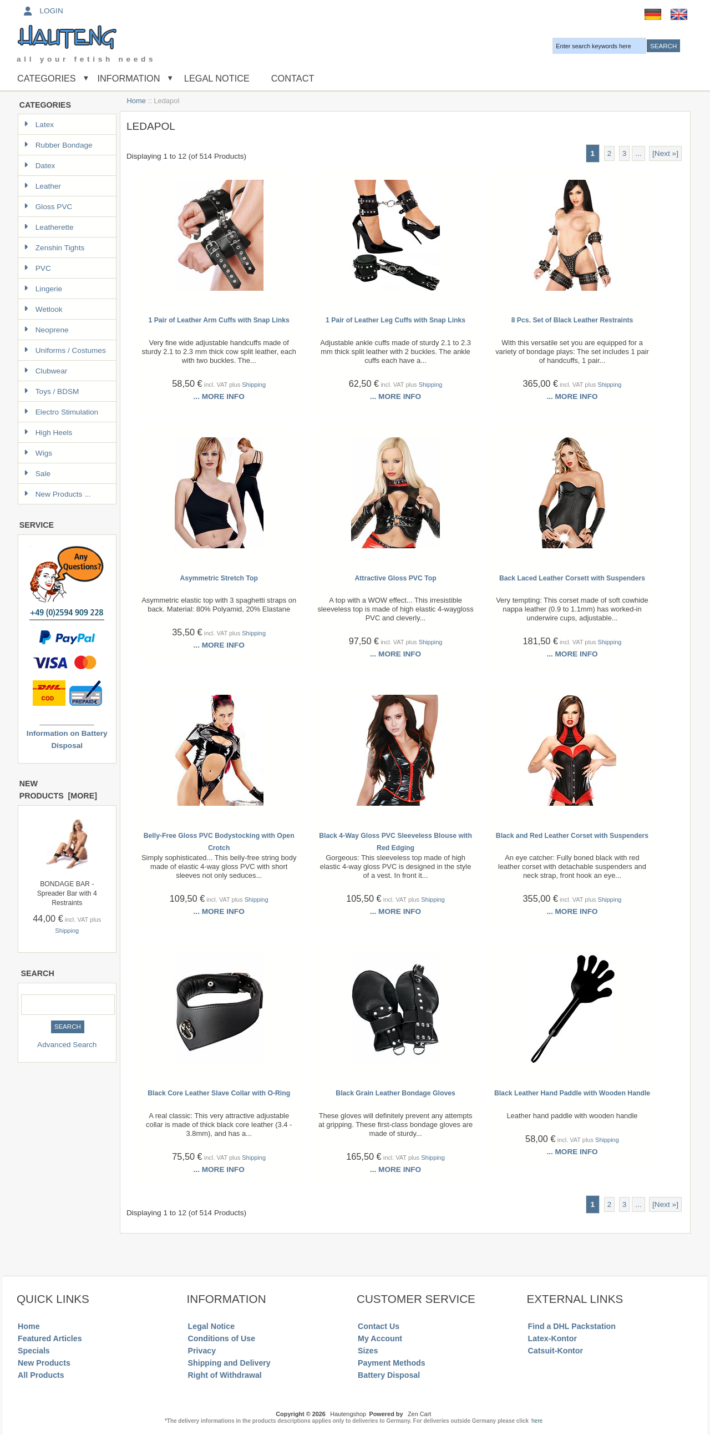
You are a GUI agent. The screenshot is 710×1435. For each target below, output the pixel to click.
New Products (44, 1362)
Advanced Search (67, 1044)
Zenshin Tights (54, 248)
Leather (42, 186)
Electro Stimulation (61, 412)
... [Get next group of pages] (638, 153)
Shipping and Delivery (229, 1362)
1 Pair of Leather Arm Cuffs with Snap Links (218, 320)
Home (136, 101)
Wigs (38, 453)
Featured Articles (50, 1338)
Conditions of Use (222, 1338)
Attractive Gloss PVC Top (395, 578)
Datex (39, 165)
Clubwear (45, 371)
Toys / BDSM (51, 391)
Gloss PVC (48, 207)
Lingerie (43, 289)
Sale (37, 473)
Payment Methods (391, 1362)
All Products (41, 1375)
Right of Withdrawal (225, 1375)
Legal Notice (215, 78)
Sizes (368, 1350)
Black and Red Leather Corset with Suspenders (572, 836)
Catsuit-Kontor (555, 1350)
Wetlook (43, 309)
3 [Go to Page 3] (624, 153)
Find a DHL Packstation (572, 1326)
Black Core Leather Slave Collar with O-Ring (219, 1093)
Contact (293, 78)
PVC (37, 268)
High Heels (48, 432)
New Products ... (57, 494)
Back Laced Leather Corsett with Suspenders (572, 578)
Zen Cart (419, 1414)
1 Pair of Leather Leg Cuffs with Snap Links (395, 320)
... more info (219, 396)
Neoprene (46, 330)
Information (129, 78)
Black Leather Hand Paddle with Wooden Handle (572, 1093)
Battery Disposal (389, 1375)
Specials (34, 1350)
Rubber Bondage (58, 145)
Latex (39, 124)
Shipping (67, 930)
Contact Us (378, 1326)
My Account (380, 1338)
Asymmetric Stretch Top (219, 578)
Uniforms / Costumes (65, 350)
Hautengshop (348, 1414)
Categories (46, 78)
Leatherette (49, 227)
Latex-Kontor (552, 1338)
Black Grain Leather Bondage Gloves (395, 1093)
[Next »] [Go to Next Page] (665, 153)
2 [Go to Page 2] (609, 153)
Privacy (202, 1350)
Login (42, 11)
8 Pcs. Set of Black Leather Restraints (572, 320)
